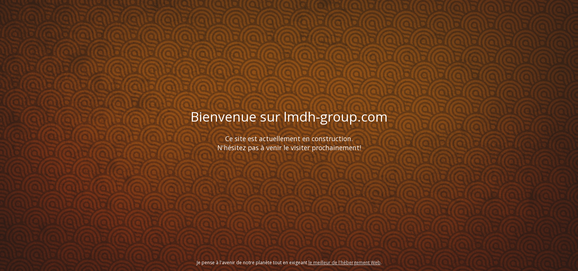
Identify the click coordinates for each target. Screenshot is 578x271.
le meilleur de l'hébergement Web (344, 262)
